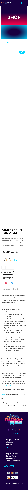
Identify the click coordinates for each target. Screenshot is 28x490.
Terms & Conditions (13, 461)
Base (3, 260)
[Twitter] (15, 430)
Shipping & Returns (13, 440)
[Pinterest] (19, 430)
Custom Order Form (10, 386)
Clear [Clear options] (16, 260)
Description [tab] (5, 289)
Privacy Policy (11, 456)
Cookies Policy (11, 458)
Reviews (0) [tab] (15, 289)
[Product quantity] (8, 268)
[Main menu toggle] (26, 3)
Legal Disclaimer (12, 454)
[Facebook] (12, 430)
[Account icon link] (21, 3)
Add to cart (7, 272)
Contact (9, 444)
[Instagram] (8, 430)
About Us (9, 442)
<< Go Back (5, 42)
